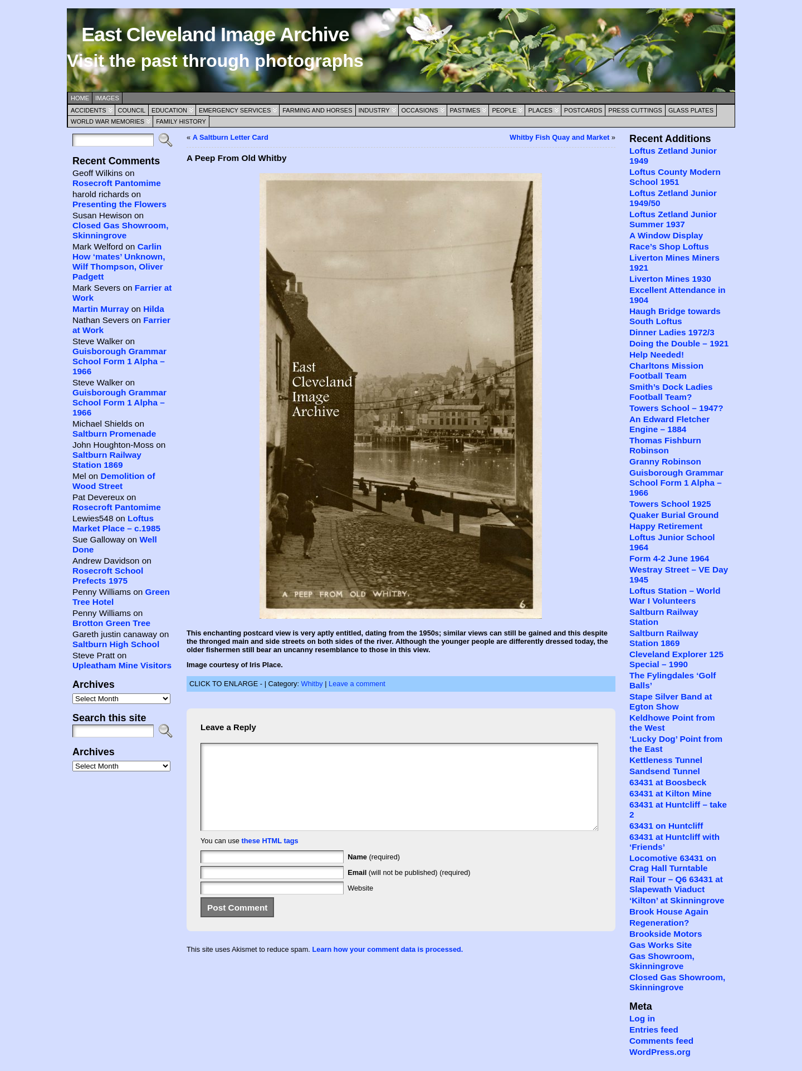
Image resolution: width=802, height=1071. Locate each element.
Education (169, 110)
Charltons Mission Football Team (666, 370)
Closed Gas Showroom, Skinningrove (120, 230)
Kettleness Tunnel (665, 760)
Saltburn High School (115, 644)
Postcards (583, 110)
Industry (374, 110)
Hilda (153, 309)
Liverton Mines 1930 (670, 278)
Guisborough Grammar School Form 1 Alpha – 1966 (119, 361)
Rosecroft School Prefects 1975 (107, 575)
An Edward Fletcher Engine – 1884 (669, 424)
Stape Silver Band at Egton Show (670, 701)
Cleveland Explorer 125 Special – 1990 (676, 659)
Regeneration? (659, 922)
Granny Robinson (665, 461)
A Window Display (666, 235)
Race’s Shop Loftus (669, 246)
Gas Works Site (660, 945)
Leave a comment (357, 683)
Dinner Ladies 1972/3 (672, 332)
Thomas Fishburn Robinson (665, 445)
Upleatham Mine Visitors (122, 665)
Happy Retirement (665, 526)
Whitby (312, 683)
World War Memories (107, 121)
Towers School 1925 (670, 503)
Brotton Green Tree (111, 623)
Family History (181, 121)
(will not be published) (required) (409, 889)
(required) (374, 873)
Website (360, 905)
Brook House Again (668, 911)
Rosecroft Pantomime (116, 183)
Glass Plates (690, 110)
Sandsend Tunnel (664, 771)
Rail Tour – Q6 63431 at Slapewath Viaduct (676, 884)
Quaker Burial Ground (673, 515)
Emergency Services (235, 110)
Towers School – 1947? (676, 408)
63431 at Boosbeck (667, 782)
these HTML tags (270, 857)
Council (132, 110)
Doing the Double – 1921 (678, 343)
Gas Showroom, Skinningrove (662, 961)
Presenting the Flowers (119, 204)
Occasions (420, 110)
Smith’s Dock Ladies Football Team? (671, 392)
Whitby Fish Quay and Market (559, 137)
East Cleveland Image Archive (215, 34)
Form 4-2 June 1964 (669, 558)
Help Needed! (656, 354)
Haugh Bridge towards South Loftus (675, 316)
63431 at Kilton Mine (670, 793)
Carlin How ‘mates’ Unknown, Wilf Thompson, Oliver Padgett (118, 261)
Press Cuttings (635, 110)
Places (540, 110)
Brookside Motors (665, 933)
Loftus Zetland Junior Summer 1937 (673, 219)
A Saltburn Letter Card (230, 137)
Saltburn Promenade (114, 433)
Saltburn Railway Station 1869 (106, 460)
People (504, 110)
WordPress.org (660, 1052)
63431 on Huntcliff (666, 825)
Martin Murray (100, 309)
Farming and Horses (317, 110)
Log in (642, 1018)
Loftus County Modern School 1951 (675, 177)
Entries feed (653, 1029)
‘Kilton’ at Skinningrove (677, 900)
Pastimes (465, 110)
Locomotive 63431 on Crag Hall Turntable (672, 863)
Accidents (88, 110)
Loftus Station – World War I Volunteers (675, 595)
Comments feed (661, 1040)
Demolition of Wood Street (113, 481)
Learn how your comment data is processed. (387, 966)
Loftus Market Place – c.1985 (116, 523)
